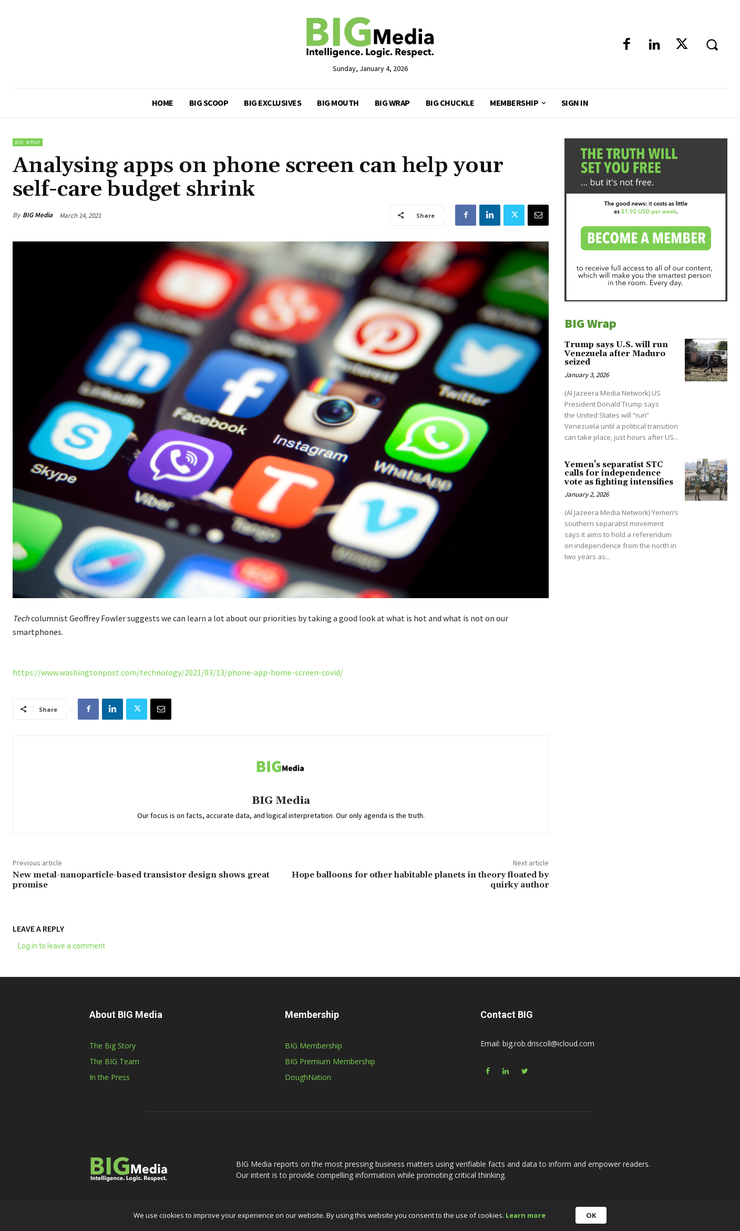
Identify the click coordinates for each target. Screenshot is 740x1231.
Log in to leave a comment (61, 946)
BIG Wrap (28, 142)
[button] (711, 44)
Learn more (526, 1215)
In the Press (109, 1077)
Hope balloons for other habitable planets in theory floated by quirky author (420, 880)
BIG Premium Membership (330, 1061)
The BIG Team (114, 1061)
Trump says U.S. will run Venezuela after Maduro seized (616, 353)
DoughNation (308, 1077)
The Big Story (112, 1046)
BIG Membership (313, 1046)
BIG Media (38, 214)
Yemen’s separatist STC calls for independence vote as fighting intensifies (618, 473)
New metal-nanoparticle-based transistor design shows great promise (141, 880)
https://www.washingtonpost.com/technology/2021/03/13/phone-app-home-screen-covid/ (178, 672)
